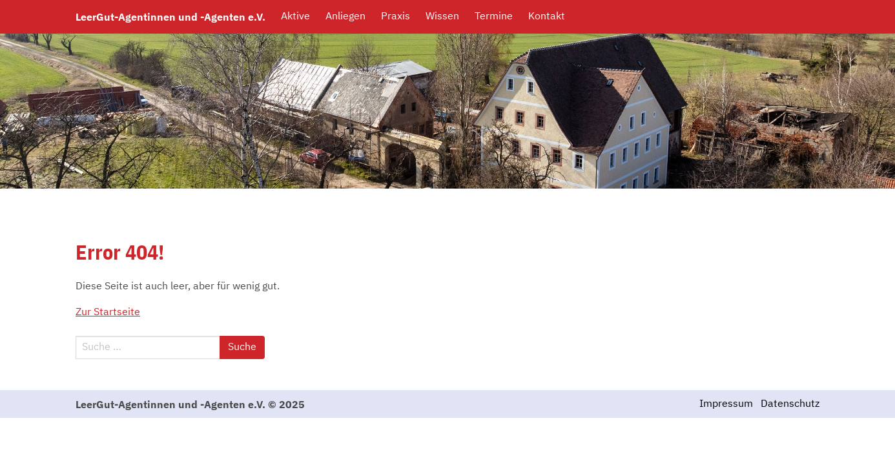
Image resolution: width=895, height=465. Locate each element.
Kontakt (546, 17)
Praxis (395, 17)
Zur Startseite (108, 312)
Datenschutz (790, 404)
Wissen (442, 17)
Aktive (295, 17)
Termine (494, 17)
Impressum (726, 404)
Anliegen (345, 17)
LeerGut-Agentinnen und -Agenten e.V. (170, 16)
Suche (242, 347)
